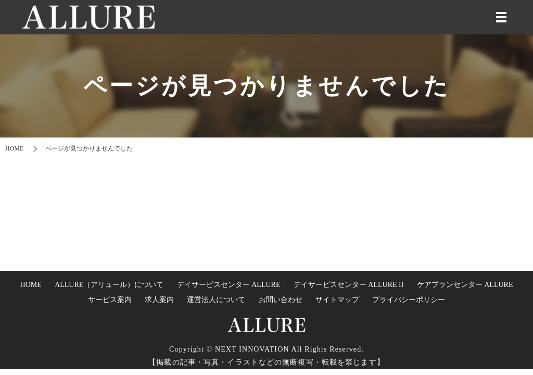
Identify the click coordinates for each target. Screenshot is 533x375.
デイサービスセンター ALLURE (229, 285)
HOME (14, 148)
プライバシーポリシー (408, 300)
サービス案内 (110, 300)
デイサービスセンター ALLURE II (349, 285)
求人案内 (159, 300)
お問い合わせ (280, 300)
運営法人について (216, 300)
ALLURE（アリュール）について (109, 285)
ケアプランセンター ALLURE (465, 285)
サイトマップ (337, 300)
